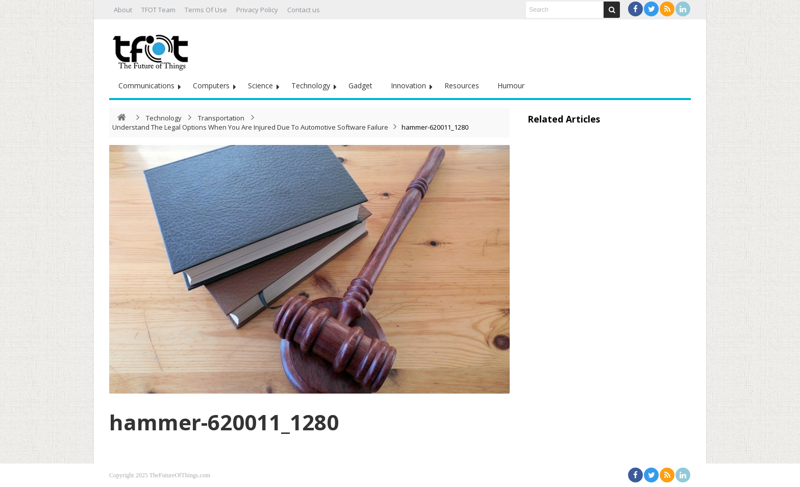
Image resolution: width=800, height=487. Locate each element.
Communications (146, 85)
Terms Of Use (206, 9)
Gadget (360, 85)
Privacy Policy (257, 9)
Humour (510, 85)
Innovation (408, 85)
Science (260, 85)
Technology (310, 85)
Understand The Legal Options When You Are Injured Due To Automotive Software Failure (250, 127)
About (123, 9)
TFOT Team (158, 9)
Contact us (303, 9)
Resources (461, 85)
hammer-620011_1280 (224, 421)
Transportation (221, 118)
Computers (211, 85)
